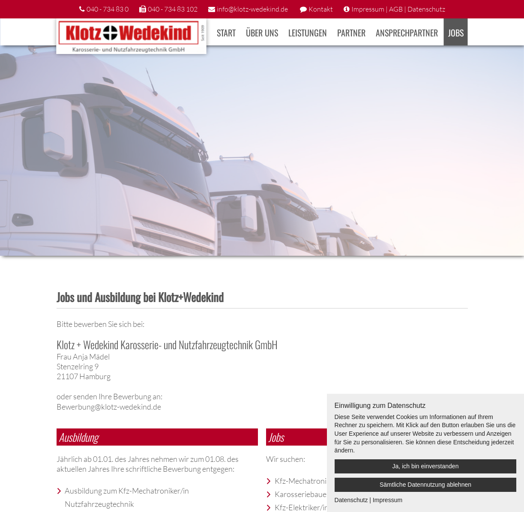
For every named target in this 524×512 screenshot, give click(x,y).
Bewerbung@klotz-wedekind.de (109, 406)
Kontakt (320, 9)
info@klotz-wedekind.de (252, 9)
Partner (351, 32)
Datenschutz (426, 9)
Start (226, 32)
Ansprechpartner (407, 32)
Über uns (262, 32)
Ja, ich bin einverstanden (425, 466)
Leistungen (307, 32)
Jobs (456, 32)
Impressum (387, 500)
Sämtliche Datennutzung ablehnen (425, 484)
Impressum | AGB (377, 9)
